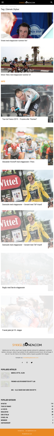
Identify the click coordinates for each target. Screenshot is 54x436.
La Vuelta (4, 409)
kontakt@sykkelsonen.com (30, 357)
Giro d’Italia (5, 415)
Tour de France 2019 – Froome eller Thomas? (19, 119)
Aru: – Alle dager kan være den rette (23, 390)
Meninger (4, 420)
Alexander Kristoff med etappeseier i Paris (18, 162)
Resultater (4, 412)
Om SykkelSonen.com (31, 430)
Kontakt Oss (21, 430)
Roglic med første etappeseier (13, 287)
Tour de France (6, 406)
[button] (51, 2)
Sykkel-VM (4, 417)
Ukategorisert (5, 423)
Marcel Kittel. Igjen (18, 373)
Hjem (2, 6)
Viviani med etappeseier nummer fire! (14, 41)
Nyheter (3, 404)
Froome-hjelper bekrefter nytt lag (23, 381)
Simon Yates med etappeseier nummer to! (16, 75)
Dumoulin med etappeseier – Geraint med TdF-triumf (22, 204)
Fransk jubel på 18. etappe (12, 330)
